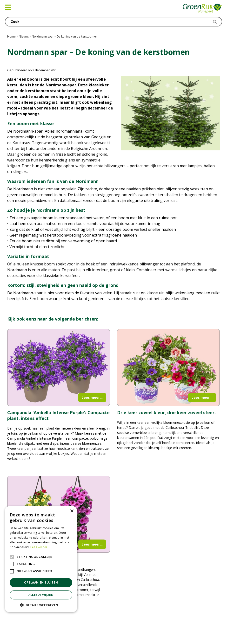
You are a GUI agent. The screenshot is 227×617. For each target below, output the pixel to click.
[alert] (41, 559)
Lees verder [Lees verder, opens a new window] (38, 547)
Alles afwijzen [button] (41, 595)
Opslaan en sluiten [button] (41, 582)
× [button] (71, 511)
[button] (41, 605)
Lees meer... (92, 397)
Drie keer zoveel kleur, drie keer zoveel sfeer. (166, 412)
